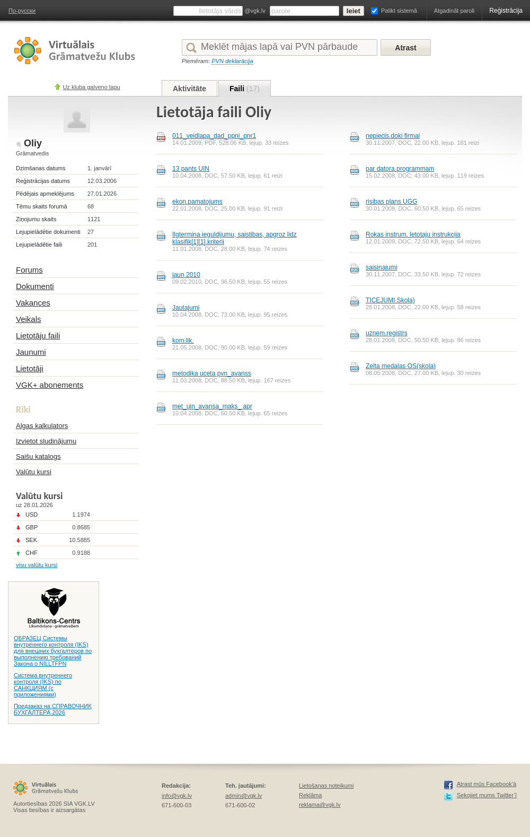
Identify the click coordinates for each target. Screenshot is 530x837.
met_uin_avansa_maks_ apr (212, 406)
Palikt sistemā (399, 10)
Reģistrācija (506, 10)
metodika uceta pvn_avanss (211, 373)
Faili (244, 88)
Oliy (33, 143)
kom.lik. (183, 340)
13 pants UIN (190, 168)
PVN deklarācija (232, 61)
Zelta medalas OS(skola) (401, 366)
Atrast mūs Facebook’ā (487, 784)
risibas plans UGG (391, 201)
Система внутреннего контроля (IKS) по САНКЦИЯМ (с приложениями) (43, 685)
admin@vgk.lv (243, 795)
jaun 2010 (186, 274)
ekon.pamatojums (197, 201)
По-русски (22, 10)
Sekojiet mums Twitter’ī (487, 795)
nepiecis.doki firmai (393, 136)
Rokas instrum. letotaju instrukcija (413, 234)
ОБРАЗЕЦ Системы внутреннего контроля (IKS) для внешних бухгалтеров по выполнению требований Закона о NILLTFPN (53, 651)
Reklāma (310, 795)
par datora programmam (400, 168)
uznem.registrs (387, 333)
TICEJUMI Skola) (390, 300)
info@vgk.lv (177, 795)
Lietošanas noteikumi (326, 785)
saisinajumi (381, 267)
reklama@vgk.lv (319, 804)
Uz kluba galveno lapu (91, 87)
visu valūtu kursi (36, 565)
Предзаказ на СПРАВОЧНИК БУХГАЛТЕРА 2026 (53, 709)
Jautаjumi (185, 307)
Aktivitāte (189, 88)
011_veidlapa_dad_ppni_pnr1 (214, 136)
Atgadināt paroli (454, 10)
